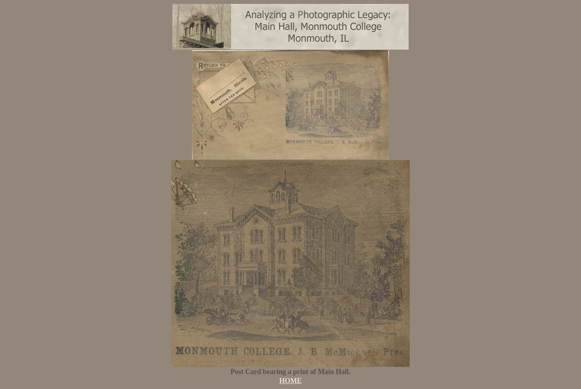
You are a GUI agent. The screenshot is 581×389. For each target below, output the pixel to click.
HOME (290, 381)
